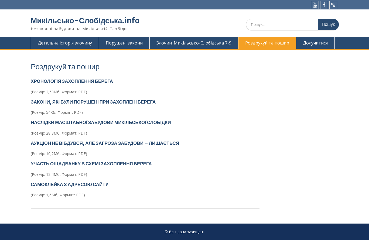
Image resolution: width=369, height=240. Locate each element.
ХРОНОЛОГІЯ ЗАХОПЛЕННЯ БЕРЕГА (72, 81)
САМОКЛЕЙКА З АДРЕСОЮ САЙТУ (69, 184)
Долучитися (315, 43)
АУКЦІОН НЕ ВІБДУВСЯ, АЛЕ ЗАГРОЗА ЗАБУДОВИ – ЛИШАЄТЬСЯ (105, 143)
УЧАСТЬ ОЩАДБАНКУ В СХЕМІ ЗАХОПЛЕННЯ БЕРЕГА (91, 164)
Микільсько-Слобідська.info (85, 20)
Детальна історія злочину (65, 43)
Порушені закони (124, 43)
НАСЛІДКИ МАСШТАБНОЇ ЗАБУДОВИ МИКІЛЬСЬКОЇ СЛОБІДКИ (101, 122)
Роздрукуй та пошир (267, 43)
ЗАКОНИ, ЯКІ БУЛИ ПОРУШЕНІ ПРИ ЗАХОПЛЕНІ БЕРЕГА (93, 102)
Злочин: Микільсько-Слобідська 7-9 (193, 43)
